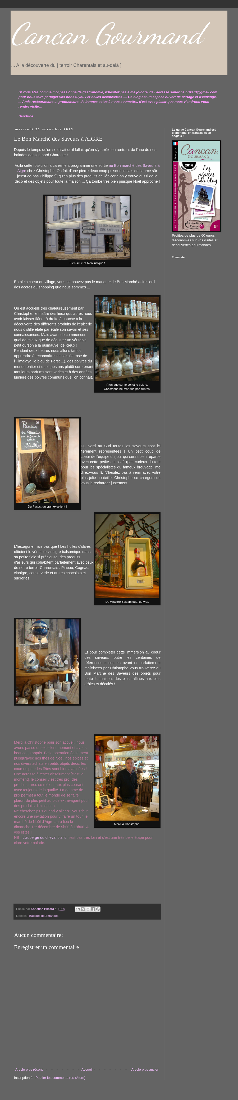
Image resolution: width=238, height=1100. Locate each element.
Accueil (87, 1069)
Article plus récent (29, 1069)
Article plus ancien (145, 1069)
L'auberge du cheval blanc (44, 837)
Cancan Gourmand (107, 33)
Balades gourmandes (43, 915)
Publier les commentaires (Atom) (60, 1078)
